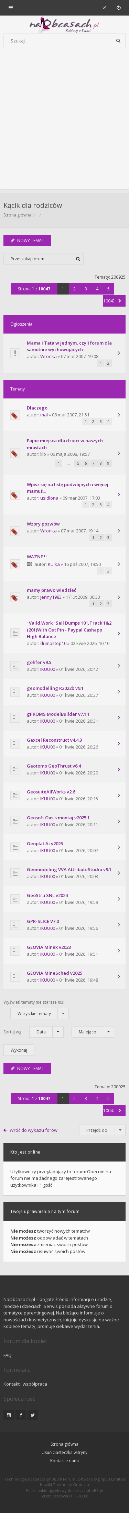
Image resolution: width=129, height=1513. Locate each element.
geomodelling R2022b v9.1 (55, 688)
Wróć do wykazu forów (33, 1130)
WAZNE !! (37, 556)
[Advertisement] (64, 124)
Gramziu (81, 1484)
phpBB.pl (95, 1490)
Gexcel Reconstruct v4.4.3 (54, 740)
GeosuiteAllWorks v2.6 (51, 792)
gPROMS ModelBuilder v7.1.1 (58, 714)
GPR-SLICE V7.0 (43, 921)
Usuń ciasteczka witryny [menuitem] (64, 1452)
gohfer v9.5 (39, 662)
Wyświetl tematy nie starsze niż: (36, 1009)
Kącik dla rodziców (32, 205)
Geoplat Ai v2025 (45, 843)
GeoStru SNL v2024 (47, 895)
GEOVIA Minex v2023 (49, 947)
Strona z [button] (34, 289)
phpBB (53, 1479)
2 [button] (74, 289)
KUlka (54, 564)
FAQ (7, 1355)
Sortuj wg (33, 1032)
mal (44, 415)
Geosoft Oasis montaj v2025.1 (58, 818)
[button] (120, 301)
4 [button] (97, 289)
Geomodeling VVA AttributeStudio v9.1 (69, 869)
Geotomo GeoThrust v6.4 (54, 766)
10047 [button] (108, 301)
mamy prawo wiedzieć (51, 590)
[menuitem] (118, 7)
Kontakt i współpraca (25, 1384)
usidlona (49, 498)
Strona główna (17, 215)
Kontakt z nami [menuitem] (64, 1461)
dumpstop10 (53, 643)
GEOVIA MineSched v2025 (54, 973)
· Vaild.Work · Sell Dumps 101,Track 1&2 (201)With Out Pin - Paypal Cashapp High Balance (69, 629)
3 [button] (86, 289)
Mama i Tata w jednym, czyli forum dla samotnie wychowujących (69, 346)
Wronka (48, 356)
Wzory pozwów (43, 524)
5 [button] (108, 289)
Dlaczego (37, 408)
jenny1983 (51, 597)
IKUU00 (47, 669)
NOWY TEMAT (27, 240)
